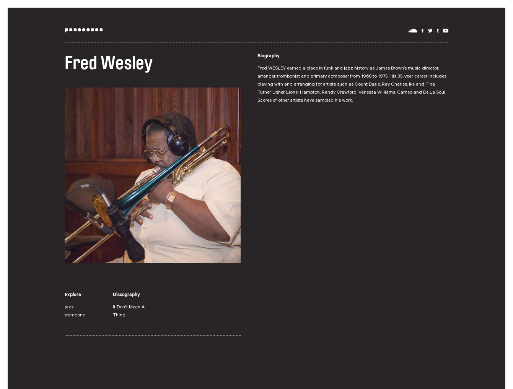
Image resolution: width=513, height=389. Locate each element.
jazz (69, 307)
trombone (75, 315)
